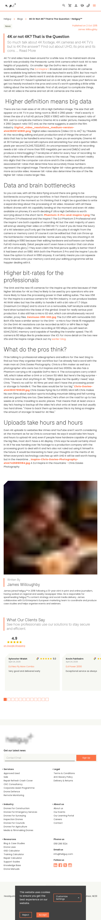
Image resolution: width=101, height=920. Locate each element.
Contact (58, 822)
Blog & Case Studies (14, 843)
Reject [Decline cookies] (25, 914)
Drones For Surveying (15, 815)
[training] (82, 5)
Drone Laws (10, 847)
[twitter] (65, 865)
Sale (6, 776)
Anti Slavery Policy (63, 776)
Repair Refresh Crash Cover (18, 780)
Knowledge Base (12, 865)
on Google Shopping (14, 645)
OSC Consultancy (13, 784)
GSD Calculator (12, 850)
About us (58, 808)
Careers (58, 819)
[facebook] (60, 865)
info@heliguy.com (63, 854)
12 (47, 699)
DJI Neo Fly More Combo (21, 666)
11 (43, 699)
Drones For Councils (14, 822)
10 (39, 699)
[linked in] (55, 865)
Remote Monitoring (14, 795)
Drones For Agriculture (15, 826)
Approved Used (12, 773)
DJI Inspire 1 (42, 69)
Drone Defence (12, 791)
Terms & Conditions (64, 773)
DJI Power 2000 (74, 666)
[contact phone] (88, 5)
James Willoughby (87, 29)
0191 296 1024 (60, 844)
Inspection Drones (13, 819)
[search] (64, 5)
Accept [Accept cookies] (43, 914)
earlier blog (59, 339)
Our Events (59, 812)
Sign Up (86, 757)
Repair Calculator (13, 858)
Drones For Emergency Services (20, 812)
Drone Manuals (11, 868)
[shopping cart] (70, 5)
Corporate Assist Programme (19, 787)
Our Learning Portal (64, 815)
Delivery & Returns (63, 780)
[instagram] (70, 865)
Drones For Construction (17, 808)
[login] (76, 5)
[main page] (10, 4)
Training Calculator (14, 854)
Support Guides (12, 861)
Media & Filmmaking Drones (18, 830)
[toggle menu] (94, 5)
